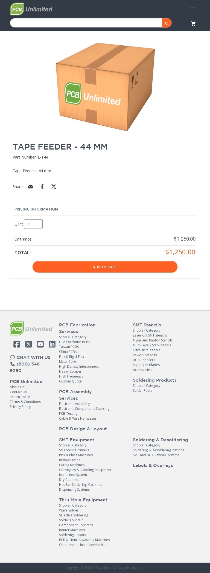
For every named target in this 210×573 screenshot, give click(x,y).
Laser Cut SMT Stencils (150, 335)
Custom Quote (70, 381)
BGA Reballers (144, 360)
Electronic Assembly (74, 403)
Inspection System (73, 474)
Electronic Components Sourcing (84, 408)
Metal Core (67, 361)
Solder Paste (142, 390)
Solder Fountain (71, 520)
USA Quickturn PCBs (74, 342)
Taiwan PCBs (69, 346)
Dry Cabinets (69, 479)
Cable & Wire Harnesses (78, 418)
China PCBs (68, 351)
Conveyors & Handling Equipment (85, 469)
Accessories (142, 369)
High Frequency (71, 376)
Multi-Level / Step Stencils (152, 345)
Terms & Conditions (25, 401)
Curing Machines (71, 465)
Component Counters (76, 525)
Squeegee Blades (146, 364)
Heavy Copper (70, 371)
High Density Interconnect (79, 366)
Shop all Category (72, 337)
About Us (17, 387)
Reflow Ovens (69, 460)
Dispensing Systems (74, 489)
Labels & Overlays (153, 465)
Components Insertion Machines (84, 544)
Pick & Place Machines (76, 455)
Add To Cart (105, 267)
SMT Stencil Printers (74, 450)
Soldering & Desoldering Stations (158, 450)
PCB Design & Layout (83, 428)
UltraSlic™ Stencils (146, 350)
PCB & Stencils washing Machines (84, 539)
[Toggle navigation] (193, 9)
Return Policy (20, 396)
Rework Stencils (145, 355)
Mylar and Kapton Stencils (153, 340)
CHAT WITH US (30, 357)
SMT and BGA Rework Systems (156, 455)
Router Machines (72, 530)
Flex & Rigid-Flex (71, 356)
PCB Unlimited (26, 381)
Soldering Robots (72, 535)
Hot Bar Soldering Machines (80, 484)
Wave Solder (68, 510)
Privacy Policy (20, 406)
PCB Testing (68, 413)
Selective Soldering (73, 515)
